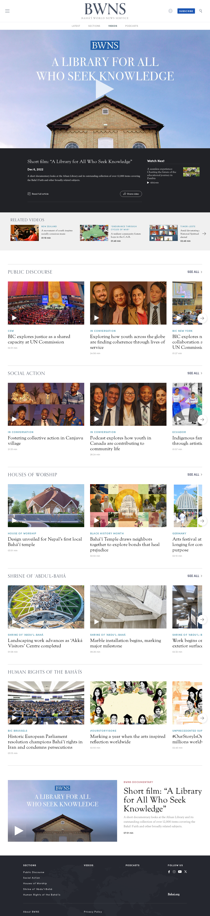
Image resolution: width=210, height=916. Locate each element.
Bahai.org (174, 894)
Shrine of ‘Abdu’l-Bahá (25, 634)
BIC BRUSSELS (17, 730)
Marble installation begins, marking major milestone (125, 643)
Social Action (31, 877)
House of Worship (22, 533)
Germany (179, 533)
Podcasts (131, 25)
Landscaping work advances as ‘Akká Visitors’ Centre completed (45, 643)
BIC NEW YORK (182, 330)
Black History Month (107, 533)
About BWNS (31, 911)
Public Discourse (33, 872)
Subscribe (186, 11)
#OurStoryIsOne (103, 730)
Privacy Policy (93, 911)
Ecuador (179, 432)
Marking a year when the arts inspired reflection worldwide (128, 739)
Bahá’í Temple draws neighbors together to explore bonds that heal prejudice (125, 544)
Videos (112, 25)
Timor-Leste (187, 226)
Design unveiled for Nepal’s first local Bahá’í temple (45, 541)
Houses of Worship (35, 883)
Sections (94, 25)
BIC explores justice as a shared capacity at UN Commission (39, 339)
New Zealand (49, 226)
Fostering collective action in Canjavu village (45, 440)
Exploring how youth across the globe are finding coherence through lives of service (127, 342)
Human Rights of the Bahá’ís (41, 894)
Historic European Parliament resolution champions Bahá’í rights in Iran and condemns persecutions (45, 742)
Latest (76, 25)
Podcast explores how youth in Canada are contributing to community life (120, 443)
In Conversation (103, 330)
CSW (11, 330)
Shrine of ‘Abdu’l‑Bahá (37, 889)
